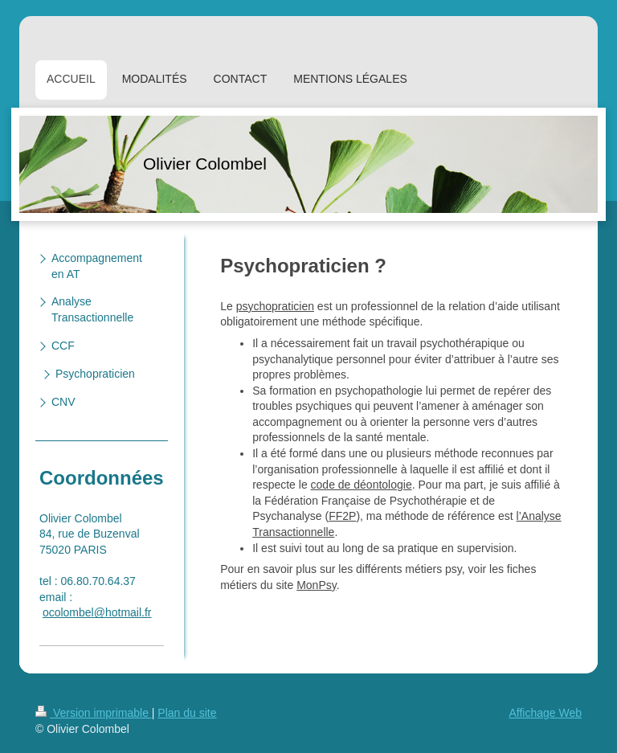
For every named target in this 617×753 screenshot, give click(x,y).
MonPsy (316, 585)
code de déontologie (361, 484)
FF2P (342, 516)
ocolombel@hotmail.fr (97, 612)
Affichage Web (545, 712)
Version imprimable (93, 712)
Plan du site (186, 712)
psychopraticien (275, 306)
